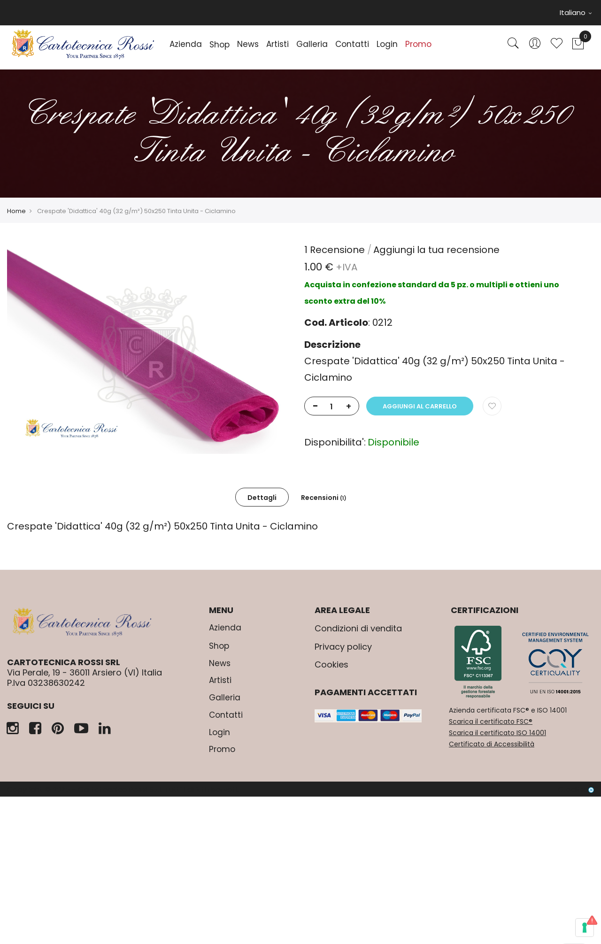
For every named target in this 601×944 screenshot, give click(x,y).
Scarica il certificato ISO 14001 (497, 732)
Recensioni (324, 497)
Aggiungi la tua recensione (436, 249)
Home (16, 211)
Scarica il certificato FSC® (490, 721)
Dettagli (262, 497)
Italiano (576, 12)
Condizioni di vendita (358, 628)
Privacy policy (343, 646)
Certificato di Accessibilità (491, 744)
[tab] (262, 497)
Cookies (331, 664)
